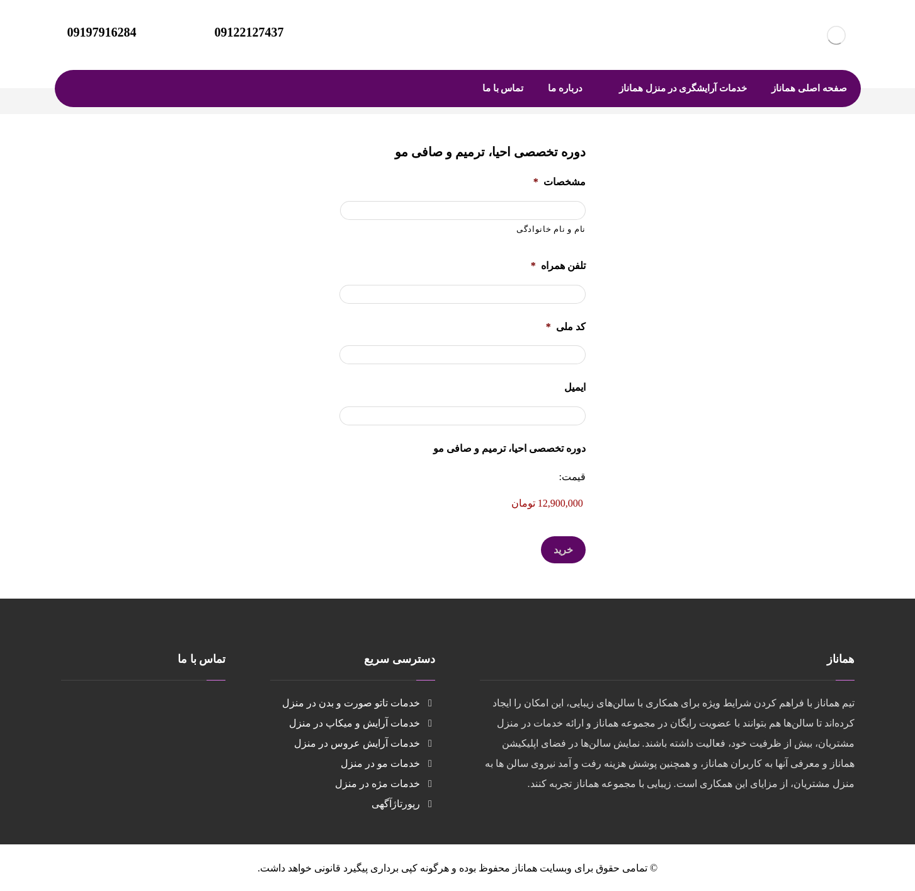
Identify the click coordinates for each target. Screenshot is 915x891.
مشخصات (559, 181)
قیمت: (572, 476)
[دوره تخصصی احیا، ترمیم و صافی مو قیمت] (462, 503)
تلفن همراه (558, 265)
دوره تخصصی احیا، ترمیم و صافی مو (509, 448)
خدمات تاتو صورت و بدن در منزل (358, 703)
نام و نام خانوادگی (551, 229)
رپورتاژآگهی (403, 803)
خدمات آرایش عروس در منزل (364, 743)
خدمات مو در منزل (388, 763)
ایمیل (575, 387)
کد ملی (566, 326)
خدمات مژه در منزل (385, 783)
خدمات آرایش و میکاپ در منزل (362, 723)
